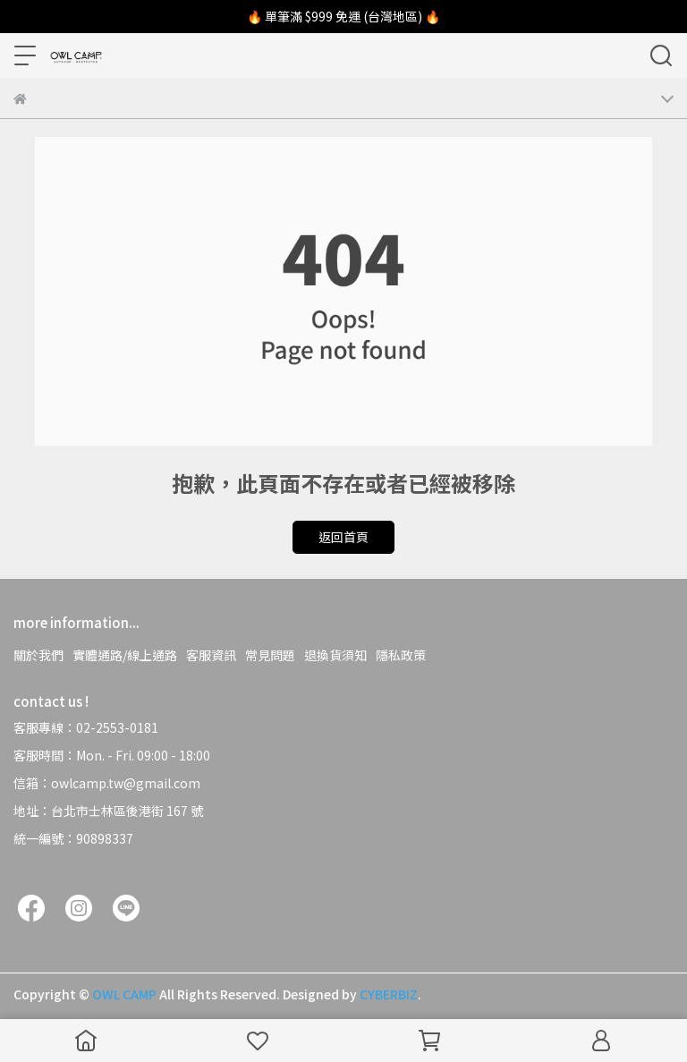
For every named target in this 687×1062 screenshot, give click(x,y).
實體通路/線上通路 (124, 655)
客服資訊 (211, 655)
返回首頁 (343, 537)
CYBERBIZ (389, 994)
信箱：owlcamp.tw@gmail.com (106, 783)
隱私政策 (401, 655)
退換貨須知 (335, 655)
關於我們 (38, 655)
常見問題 (270, 655)
